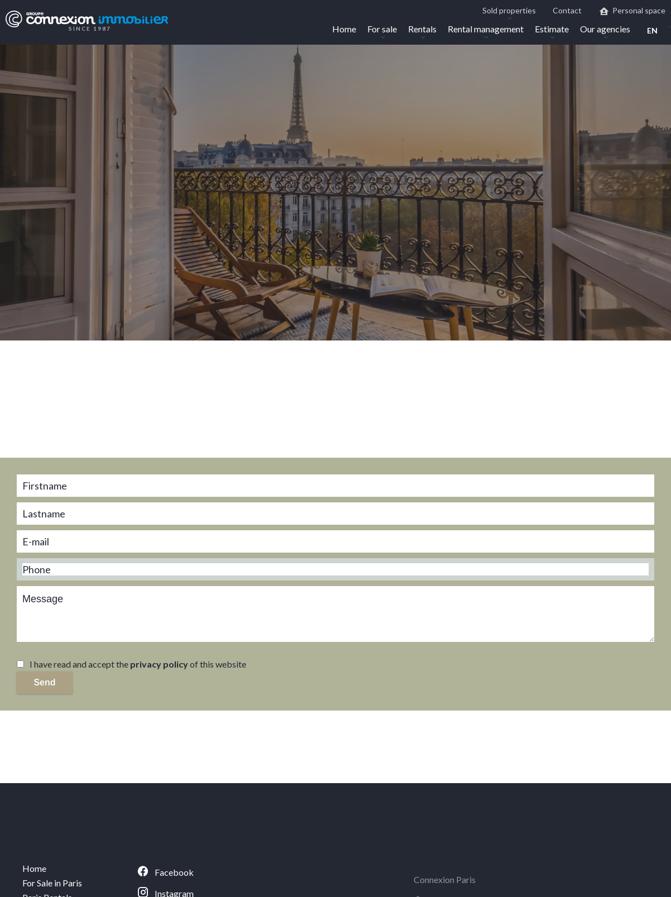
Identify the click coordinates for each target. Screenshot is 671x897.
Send (44, 682)
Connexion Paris (445, 879)
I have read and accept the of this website (138, 664)
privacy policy (159, 664)
